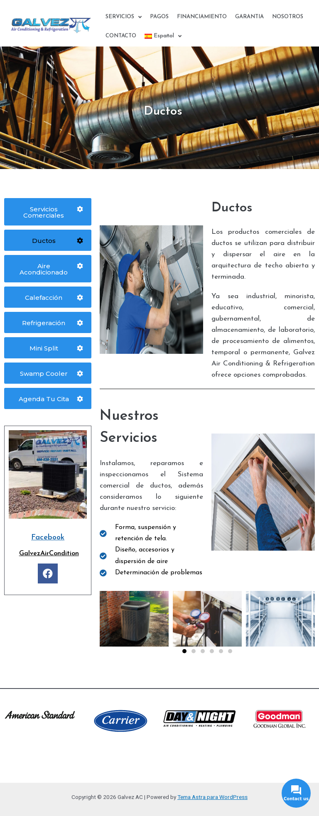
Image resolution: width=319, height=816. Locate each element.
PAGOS (159, 23)
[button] (184, 651)
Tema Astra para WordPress (212, 797)
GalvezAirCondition (49, 553)
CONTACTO (121, 42)
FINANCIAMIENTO (202, 23)
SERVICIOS (124, 24)
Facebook (47, 538)
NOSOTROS (287, 23)
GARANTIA (249, 23)
